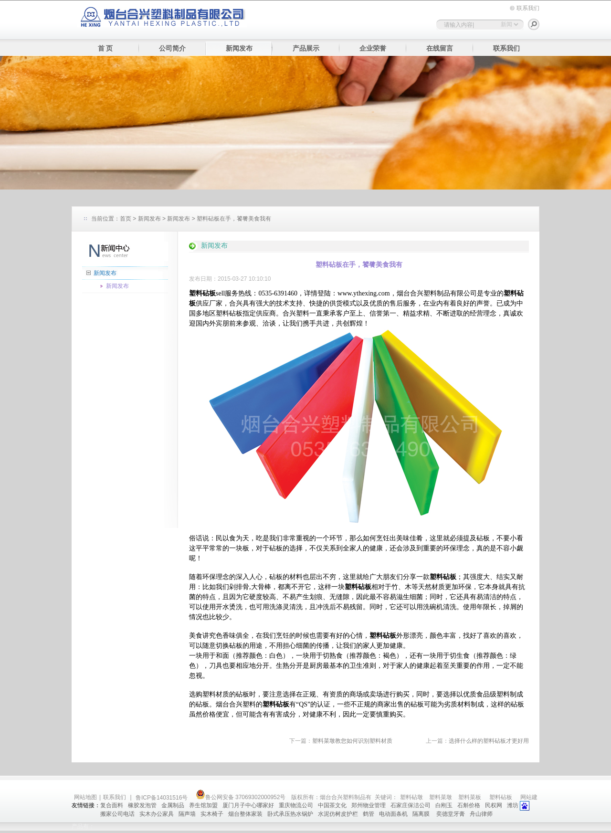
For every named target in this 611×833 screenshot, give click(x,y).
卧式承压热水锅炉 (290, 814)
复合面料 (111, 805)
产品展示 (306, 48)
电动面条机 (393, 814)
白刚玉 (444, 805)
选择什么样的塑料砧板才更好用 (489, 741)
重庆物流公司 (296, 805)
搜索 (533, 24)
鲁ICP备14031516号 (163, 797)
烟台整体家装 (245, 814)
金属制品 (172, 805)
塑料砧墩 (411, 797)
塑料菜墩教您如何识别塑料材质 (352, 741)
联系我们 (527, 8)
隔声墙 (187, 814)
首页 (125, 218)
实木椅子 (211, 814)
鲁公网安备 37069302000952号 (241, 797)
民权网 (493, 805)
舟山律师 (481, 814)
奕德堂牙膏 (450, 814)
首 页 (105, 48)
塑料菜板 (469, 797)
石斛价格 (468, 805)
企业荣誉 (372, 48)
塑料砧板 (500, 797)
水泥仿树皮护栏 (338, 814)
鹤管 (368, 814)
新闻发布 (239, 48)
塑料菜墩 (440, 797)
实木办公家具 (156, 814)
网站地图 (85, 797)
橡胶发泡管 (142, 805)
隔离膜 (421, 814)
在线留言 (439, 48)
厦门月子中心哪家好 (248, 805)
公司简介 (172, 48)
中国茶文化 (332, 805)
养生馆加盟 (203, 805)
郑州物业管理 (368, 805)
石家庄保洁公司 (410, 805)
